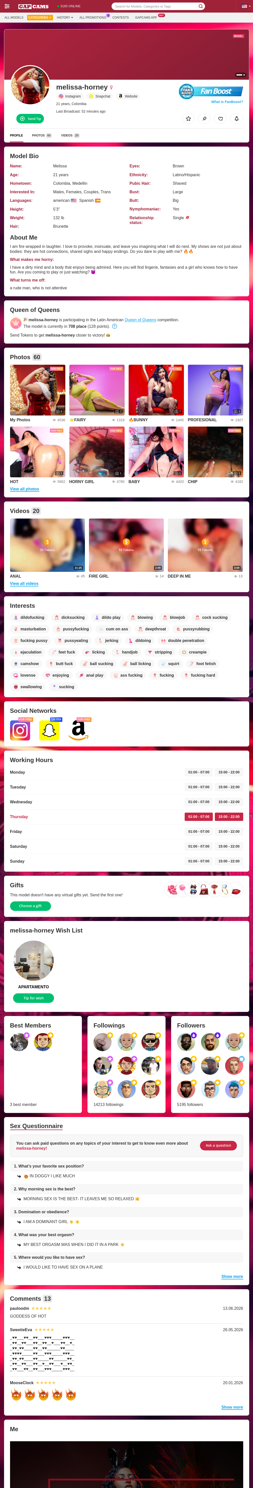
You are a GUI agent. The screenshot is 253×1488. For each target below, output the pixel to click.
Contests (121, 17)
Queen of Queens (140, 320)
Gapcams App (147, 17)
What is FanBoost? (227, 102)
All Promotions (94, 17)
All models (14, 17)
